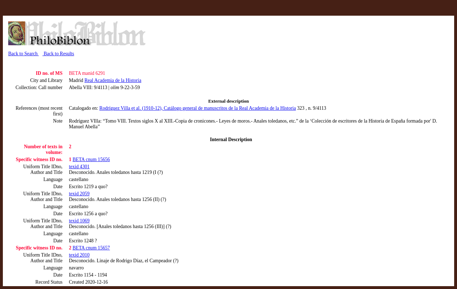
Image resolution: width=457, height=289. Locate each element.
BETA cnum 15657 (91, 248)
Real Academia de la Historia (112, 80)
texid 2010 (79, 255)
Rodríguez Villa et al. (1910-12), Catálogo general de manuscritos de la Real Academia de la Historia (197, 108)
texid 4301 (79, 166)
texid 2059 (79, 193)
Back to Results (58, 53)
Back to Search (23, 53)
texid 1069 (79, 220)
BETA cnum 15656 (91, 159)
